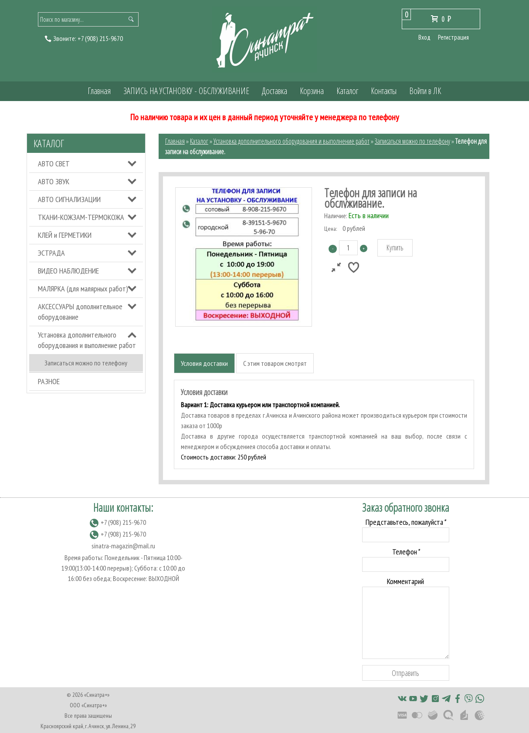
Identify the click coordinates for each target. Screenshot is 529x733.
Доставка (274, 91)
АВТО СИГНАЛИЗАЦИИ (69, 199)
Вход (424, 37)
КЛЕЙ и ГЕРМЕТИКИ (65, 235)
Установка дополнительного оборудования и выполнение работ (87, 340)
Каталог (347, 91)
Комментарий (405, 581)
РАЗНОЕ (49, 381)
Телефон (405, 552)
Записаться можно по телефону (85, 362)
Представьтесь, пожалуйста (405, 522)
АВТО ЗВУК (53, 181)
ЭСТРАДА (51, 253)
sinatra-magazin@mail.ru (123, 545)
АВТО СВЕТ (54, 164)
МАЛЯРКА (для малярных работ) (83, 289)
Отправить (405, 673)
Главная (99, 91)
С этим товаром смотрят (275, 363)
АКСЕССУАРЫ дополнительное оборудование (80, 311)
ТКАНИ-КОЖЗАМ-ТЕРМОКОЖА (81, 217)
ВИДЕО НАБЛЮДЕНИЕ (68, 271)
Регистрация (453, 37)
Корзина (312, 91)
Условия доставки (204, 363)
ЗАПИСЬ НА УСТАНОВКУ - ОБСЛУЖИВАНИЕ (186, 91)
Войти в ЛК (425, 91)
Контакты (384, 91)
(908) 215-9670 (100, 38)
